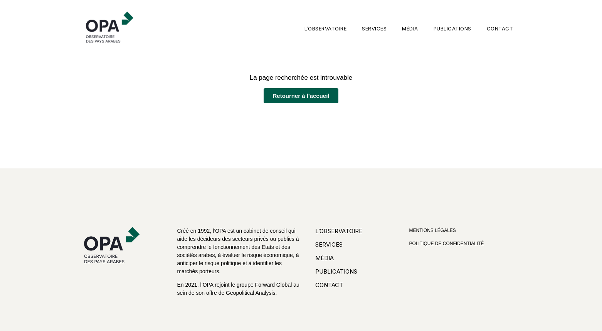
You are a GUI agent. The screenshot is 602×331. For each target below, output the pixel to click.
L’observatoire (325, 28)
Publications (452, 28)
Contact (500, 28)
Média (410, 28)
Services (374, 28)
